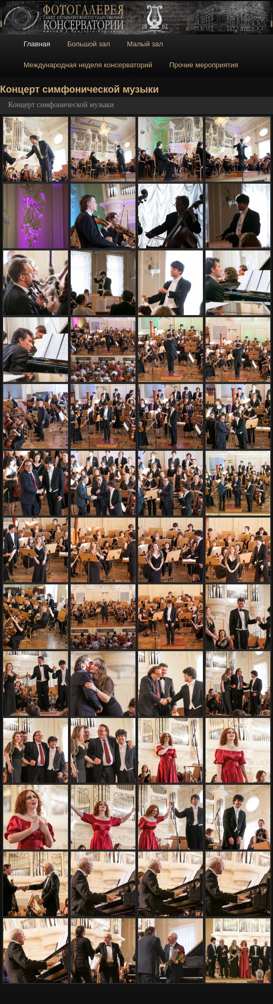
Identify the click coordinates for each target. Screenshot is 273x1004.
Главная (37, 44)
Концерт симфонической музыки (61, 105)
